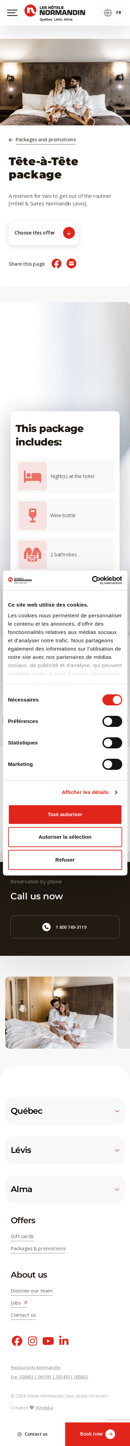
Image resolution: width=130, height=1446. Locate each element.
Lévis (65, 1150)
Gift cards (22, 1236)
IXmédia (44, 1407)
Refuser (65, 860)
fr (112, 13)
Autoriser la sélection (65, 837)
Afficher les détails (85, 792)
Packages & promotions (38, 1248)
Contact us (32, 1434)
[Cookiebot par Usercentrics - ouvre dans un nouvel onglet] (92, 580)
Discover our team (32, 1290)
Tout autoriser (65, 814)
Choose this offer (45, 233)
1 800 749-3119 (64, 927)
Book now (97, 1434)
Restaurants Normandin (36, 1367)
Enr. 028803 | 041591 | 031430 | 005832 (49, 1377)
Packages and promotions (46, 139)
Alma (65, 1189)
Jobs (19, 1302)
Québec (65, 1111)
